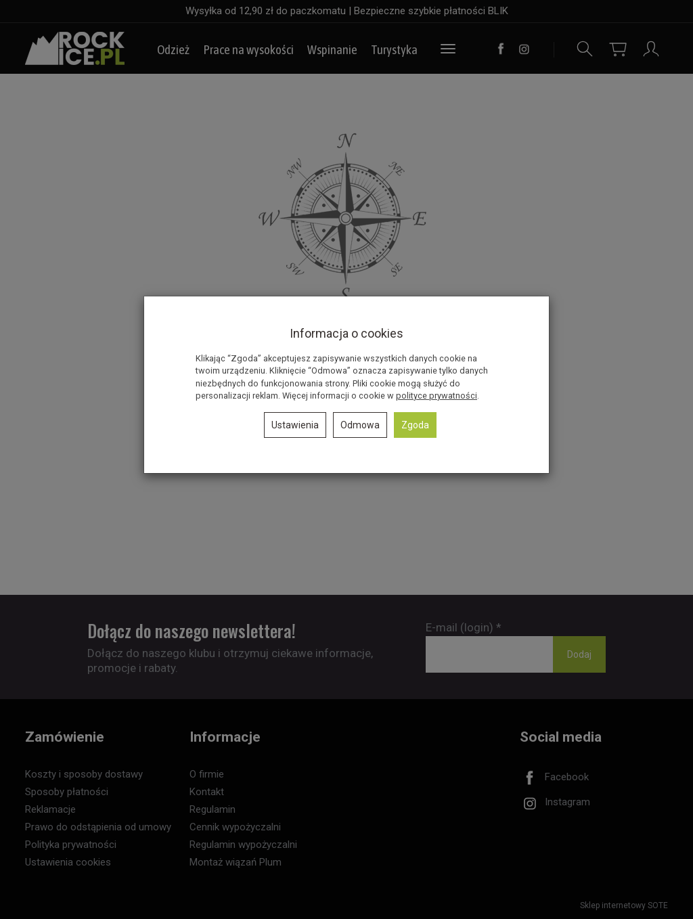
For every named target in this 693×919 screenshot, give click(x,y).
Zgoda (415, 425)
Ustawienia (295, 425)
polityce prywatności (436, 395)
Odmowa (360, 425)
